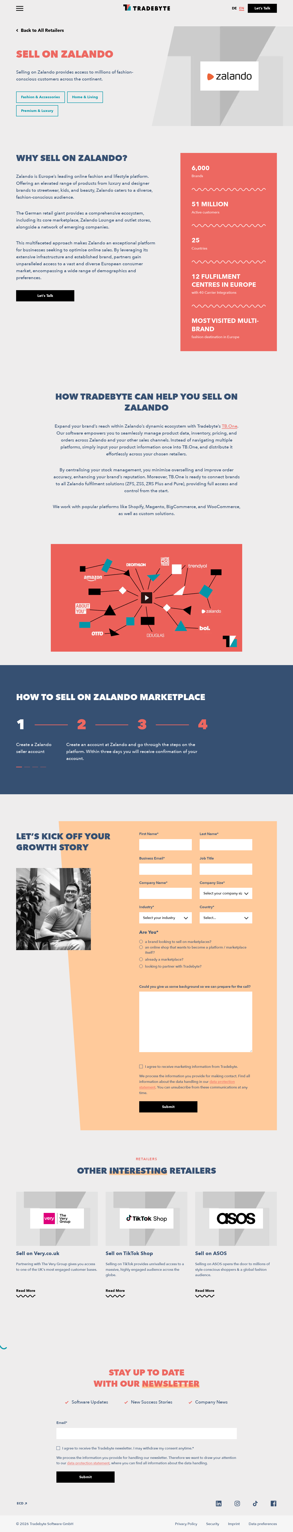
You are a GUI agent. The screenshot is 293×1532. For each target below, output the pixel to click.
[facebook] (273, 1503)
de (234, 8)
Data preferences (263, 1523)
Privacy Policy (186, 1523)
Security (212, 1523)
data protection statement (88, 1463)
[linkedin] (219, 1503)
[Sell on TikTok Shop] (146, 1244)
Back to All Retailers (42, 30)
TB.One (229, 426)
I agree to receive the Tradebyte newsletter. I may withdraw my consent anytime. (128, 1448)
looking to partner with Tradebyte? (173, 966)
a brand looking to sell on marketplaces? (178, 941)
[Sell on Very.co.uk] (57, 1244)
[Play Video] (146, 598)
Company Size (212, 882)
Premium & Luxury (37, 110)
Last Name (209, 833)
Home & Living (85, 97)
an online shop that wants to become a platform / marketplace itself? (195, 950)
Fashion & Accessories (40, 97)
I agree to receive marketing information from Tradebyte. (191, 1066)
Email (61, 1422)
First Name (148, 833)
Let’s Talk (262, 8)
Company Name (153, 882)
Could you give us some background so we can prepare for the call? (194, 986)
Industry (146, 907)
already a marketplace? (164, 959)
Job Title (207, 858)
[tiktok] (255, 1503)
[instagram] (237, 1503)
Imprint (234, 1523)
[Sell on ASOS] (236, 1244)
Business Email (152, 858)
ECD (22, 1503)
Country (207, 907)
